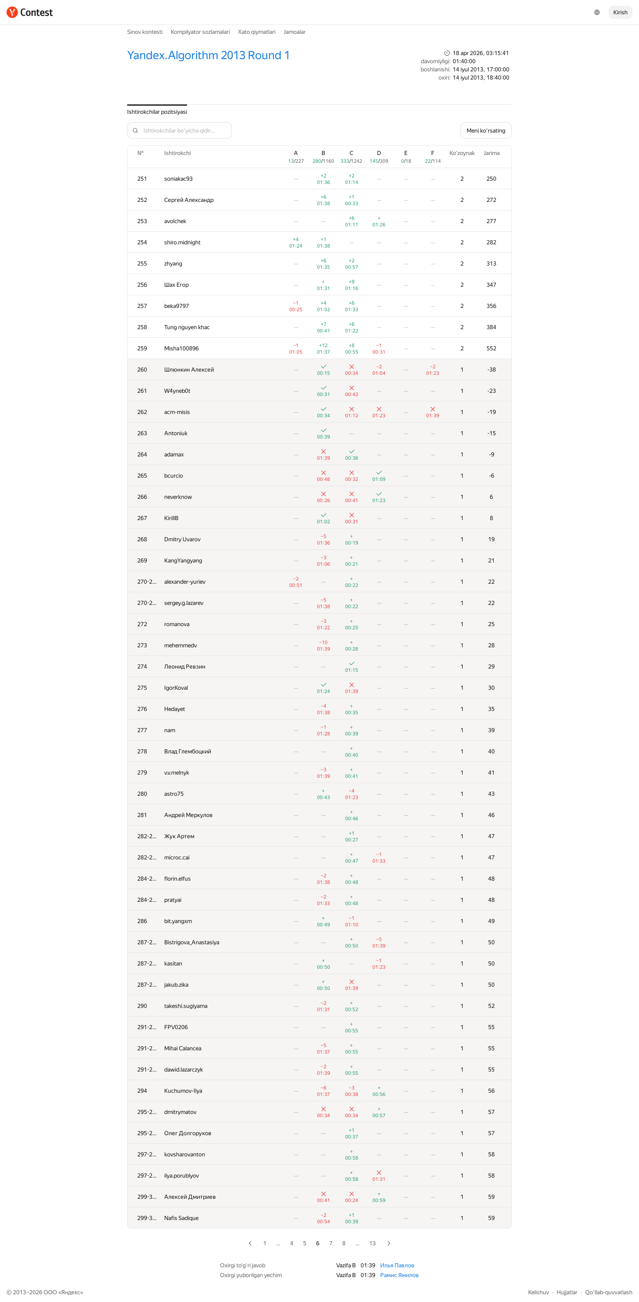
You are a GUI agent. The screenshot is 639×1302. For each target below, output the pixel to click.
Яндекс (70, 1292)
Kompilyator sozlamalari (200, 32)
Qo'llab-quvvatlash (608, 1292)
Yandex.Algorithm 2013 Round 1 (208, 55)
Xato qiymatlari (256, 32)
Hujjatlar (567, 1292)
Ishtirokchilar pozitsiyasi (157, 111)
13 (372, 1243)
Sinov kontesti (145, 32)
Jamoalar (295, 32)
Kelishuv (538, 1292)
